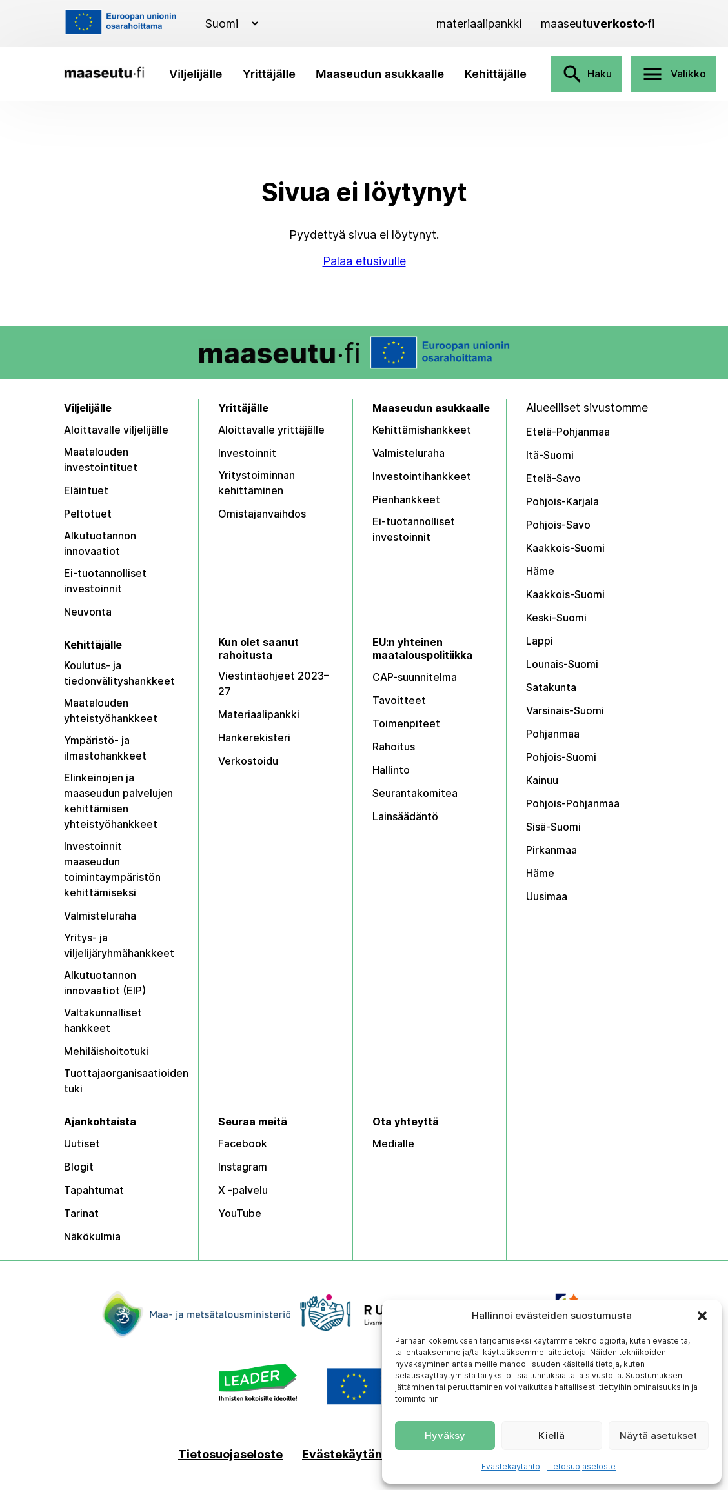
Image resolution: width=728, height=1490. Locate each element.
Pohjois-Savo (558, 524)
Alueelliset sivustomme (587, 407)
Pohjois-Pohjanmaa (573, 803)
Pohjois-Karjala (562, 501)
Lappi (539, 640)
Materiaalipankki (258, 714)
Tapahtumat (94, 1189)
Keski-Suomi (556, 617)
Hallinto (391, 769)
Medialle (393, 1143)
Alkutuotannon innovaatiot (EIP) (105, 983)
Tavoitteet (399, 700)
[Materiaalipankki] (479, 23)
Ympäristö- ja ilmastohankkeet (105, 748)
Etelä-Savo (553, 478)
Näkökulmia (92, 1236)
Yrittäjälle (269, 74)
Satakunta (551, 687)
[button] (702, 1315)
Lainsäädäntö (405, 816)
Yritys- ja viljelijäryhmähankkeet (119, 945)
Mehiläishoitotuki (106, 1051)
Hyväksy (445, 1435)
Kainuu (542, 780)
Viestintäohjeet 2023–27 (273, 683)
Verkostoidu (248, 760)
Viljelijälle (195, 74)
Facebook (242, 1143)
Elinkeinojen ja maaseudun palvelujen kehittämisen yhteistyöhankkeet (118, 801)
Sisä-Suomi (553, 826)
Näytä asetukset (658, 1435)
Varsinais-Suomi (565, 710)
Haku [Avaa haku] (586, 74)
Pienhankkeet (406, 499)
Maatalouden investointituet (100, 459)
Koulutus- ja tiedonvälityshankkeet (119, 673)
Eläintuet (86, 490)
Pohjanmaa (553, 733)
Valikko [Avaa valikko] (673, 74)
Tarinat (81, 1213)
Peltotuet (88, 513)
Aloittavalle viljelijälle (116, 429)
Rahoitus (393, 746)
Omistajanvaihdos (262, 513)
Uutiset (82, 1143)
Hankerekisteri (254, 737)
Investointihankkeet (421, 476)
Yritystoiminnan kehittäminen (256, 482)
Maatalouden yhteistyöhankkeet (110, 710)
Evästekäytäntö (510, 1466)
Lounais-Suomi (562, 664)
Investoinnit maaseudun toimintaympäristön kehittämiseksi (112, 869)
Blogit (79, 1166)
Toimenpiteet (406, 723)
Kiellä (551, 1435)
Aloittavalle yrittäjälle (271, 429)
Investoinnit (247, 453)
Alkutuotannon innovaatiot (100, 543)
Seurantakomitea (415, 793)
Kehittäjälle (495, 74)
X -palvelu (243, 1189)
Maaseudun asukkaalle (380, 74)
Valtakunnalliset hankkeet (103, 1020)
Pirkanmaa (551, 849)
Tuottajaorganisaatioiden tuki (126, 1081)
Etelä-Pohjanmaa (568, 431)
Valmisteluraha (408, 453)
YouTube (239, 1213)
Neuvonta (88, 611)
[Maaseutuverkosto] (597, 23)
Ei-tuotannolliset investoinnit (105, 581)
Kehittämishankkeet (421, 429)
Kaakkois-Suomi (565, 547)
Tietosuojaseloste (581, 1466)
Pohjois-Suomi (561, 756)
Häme (540, 571)
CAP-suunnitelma (414, 676)
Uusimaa (546, 896)
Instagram (242, 1166)
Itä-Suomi (550, 454)
